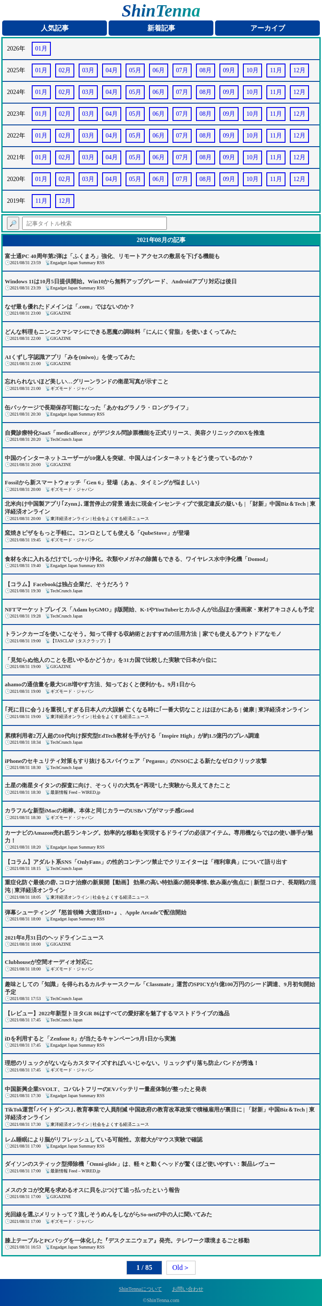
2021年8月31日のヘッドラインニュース (54, 937)
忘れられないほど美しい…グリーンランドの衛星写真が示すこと (87, 381)
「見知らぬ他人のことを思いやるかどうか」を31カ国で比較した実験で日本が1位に (111, 660)
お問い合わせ (187, 1289)
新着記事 (161, 28)
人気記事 (55, 28)
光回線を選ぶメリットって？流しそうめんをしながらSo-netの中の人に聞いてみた (108, 1214)
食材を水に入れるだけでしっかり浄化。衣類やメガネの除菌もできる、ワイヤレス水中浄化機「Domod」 (138, 559)
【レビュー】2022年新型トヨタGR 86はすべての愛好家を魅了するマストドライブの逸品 (117, 1013)
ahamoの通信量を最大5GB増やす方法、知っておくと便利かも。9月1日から (100, 684)
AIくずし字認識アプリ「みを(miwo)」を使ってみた (70, 357)
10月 (252, 70)
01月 (41, 48)
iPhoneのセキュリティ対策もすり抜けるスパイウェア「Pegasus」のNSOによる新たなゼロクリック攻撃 (136, 761)
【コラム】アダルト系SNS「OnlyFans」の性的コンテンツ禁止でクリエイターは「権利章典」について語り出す (146, 862)
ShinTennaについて (140, 1289)
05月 (135, 70)
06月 (159, 70)
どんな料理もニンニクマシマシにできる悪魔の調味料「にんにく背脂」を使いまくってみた (120, 332)
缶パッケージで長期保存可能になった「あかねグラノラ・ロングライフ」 (98, 407)
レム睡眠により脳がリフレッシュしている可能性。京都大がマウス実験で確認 (103, 1139)
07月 (182, 70)
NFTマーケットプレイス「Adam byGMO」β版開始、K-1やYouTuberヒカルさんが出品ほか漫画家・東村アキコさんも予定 (159, 609)
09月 (229, 70)
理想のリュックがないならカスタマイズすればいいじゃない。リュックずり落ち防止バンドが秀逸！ (132, 1063)
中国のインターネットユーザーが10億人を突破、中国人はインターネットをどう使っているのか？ (129, 458)
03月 (88, 70)
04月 (112, 70)
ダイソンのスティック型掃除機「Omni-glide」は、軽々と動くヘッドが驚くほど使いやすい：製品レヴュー (140, 1164)
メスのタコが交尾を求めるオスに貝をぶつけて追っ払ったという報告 (92, 1190)
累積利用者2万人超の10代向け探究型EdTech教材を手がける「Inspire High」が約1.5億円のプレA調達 (132, 735)
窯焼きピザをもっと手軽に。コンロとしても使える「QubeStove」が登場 (97, 533)
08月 (205, 70)
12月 (299, 70)
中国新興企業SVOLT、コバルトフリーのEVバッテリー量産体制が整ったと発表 (105, 1089)
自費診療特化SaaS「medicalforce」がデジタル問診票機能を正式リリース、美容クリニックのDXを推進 (135, 433)
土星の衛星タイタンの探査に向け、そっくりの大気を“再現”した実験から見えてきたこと (118, 785)
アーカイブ (267, 28)
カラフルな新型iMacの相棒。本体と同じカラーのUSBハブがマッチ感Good (99, 810)
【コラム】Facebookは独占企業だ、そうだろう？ (67, 584)
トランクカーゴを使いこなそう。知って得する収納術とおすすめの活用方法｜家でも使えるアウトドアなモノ (143, 634)
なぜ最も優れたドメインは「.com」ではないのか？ (70, 306)
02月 (65, 70)
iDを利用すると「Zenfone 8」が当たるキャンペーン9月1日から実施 (90, 1038)
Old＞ (181, 1267)
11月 (276, 70)
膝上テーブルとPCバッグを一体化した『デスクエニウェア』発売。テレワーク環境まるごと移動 (127, 1240)
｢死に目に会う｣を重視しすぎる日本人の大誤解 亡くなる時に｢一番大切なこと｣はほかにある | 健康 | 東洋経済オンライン (157, 709)
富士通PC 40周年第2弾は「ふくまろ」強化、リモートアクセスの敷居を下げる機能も (112, 256)
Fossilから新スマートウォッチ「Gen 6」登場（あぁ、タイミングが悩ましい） (103, 482)
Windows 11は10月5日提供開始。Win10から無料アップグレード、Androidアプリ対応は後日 (121, 281)
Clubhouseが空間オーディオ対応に (49, 962)
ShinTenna (161, 10)
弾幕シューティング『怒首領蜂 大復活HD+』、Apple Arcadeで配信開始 (95, 912)
